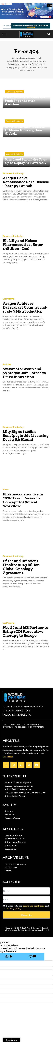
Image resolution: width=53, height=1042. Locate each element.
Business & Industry (14, 92)
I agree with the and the (26, 907)
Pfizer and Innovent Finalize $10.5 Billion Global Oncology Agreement (21, 566)
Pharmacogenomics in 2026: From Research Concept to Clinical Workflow (23, 500)
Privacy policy (14, 908)
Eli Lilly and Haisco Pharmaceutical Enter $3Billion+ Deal (23, 244)
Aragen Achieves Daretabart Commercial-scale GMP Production (25, 307)
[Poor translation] (32, 956)
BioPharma (8, 299)
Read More (8, 757)
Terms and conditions (34, 905)
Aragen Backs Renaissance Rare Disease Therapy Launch (26, 182)
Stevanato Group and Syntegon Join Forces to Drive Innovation (24, 372)
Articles (7, 364)
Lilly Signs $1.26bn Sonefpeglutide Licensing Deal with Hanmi (26, 435)
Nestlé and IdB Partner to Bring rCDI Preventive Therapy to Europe (25, 631)
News (5, 490)
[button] (4, 34)
